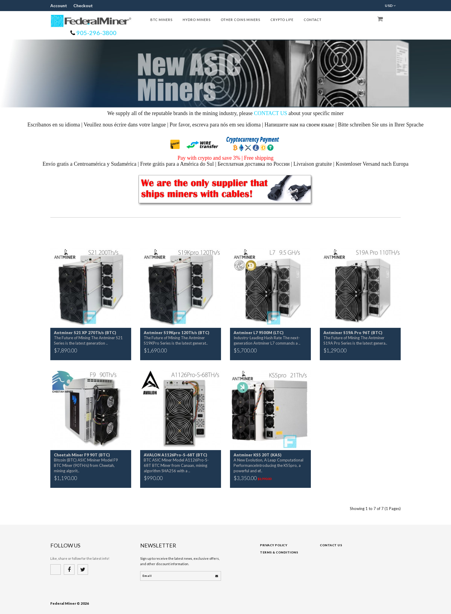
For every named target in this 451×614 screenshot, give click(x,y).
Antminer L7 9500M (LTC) (259, 332)
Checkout (77, 5)
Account (57, 5)
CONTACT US (270, 113)
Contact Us (331, 545)
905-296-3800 (95, 32)
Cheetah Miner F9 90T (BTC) (82, 454)
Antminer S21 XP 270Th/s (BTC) (85, 332)
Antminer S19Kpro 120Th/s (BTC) (176, 332)
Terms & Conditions (279, 552)
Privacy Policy (273, 545)
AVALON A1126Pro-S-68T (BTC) (175, 454)
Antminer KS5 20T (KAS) (258, 454)
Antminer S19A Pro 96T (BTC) (352, 332)
